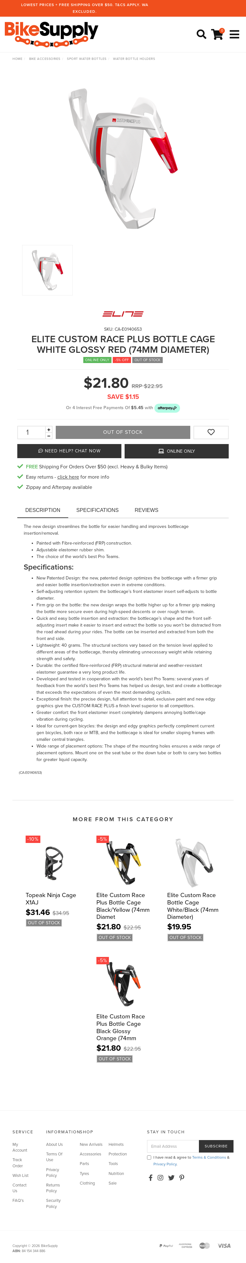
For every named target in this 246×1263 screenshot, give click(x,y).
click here (68, 477)
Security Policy (53, 1203)
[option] (123, 158)
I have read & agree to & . (188, 1160)
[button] (167, 407)
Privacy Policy (52, 1172)
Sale (113, 1183)
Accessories (90, 1154)
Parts (84, 1163)
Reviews (147, 510)
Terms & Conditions (209, 1157)
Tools (113, 1163)
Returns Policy (53, 1188)
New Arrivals (91, 1144)
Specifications (97, 510)
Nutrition (116, 1173)
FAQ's (18, 1200)
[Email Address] (173, 1146)
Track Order (17, 1162)
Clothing (87, 1183)
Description (42, 510)
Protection (118, 1154)
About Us (54, 1144)
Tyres (84, 1173)
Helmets (116, 1144)
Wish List (20, 1175)
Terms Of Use (54, 1157)
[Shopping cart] (218, 35)
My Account (19, 1147)
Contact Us (19, 1188)
